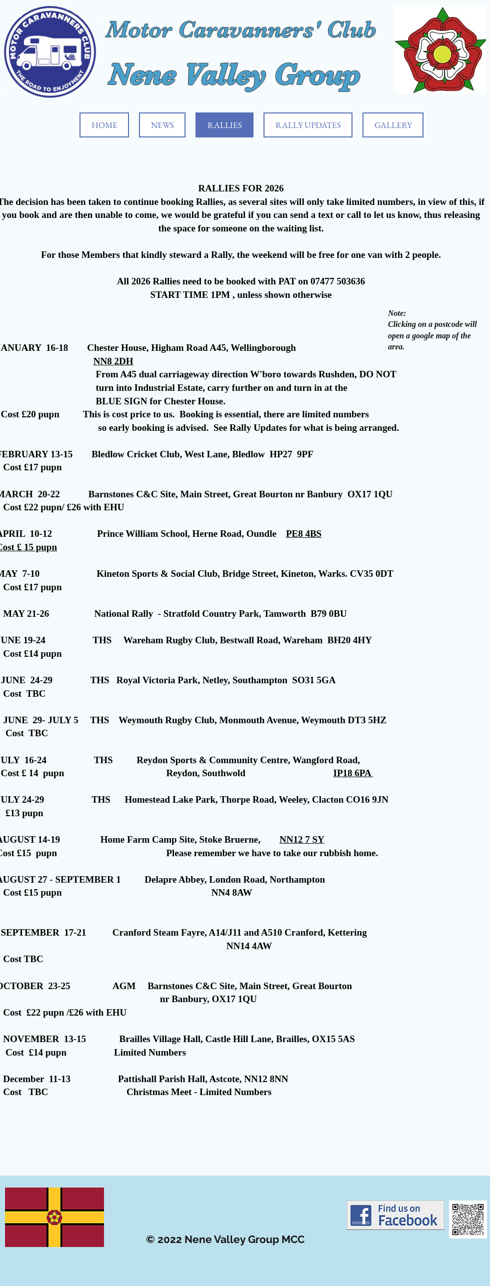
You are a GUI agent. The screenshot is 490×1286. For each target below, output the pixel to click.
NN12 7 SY (302, 839)
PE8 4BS (304, 533)
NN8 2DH (114, 361)
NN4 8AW (232, 892)
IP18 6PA (354, 773)
